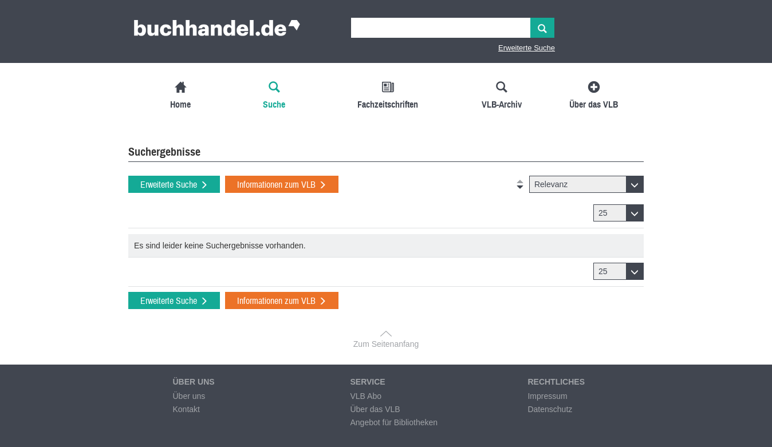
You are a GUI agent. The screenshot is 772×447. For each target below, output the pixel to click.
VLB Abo (365, 396)
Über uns (188, 396)
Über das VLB (375, 409)
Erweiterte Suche (526, 47)
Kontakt (185, 409)
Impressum (547, 396)
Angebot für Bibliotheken (394, 422)
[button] (586, 184)
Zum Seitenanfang (386, 344)
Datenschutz (549, 409)
